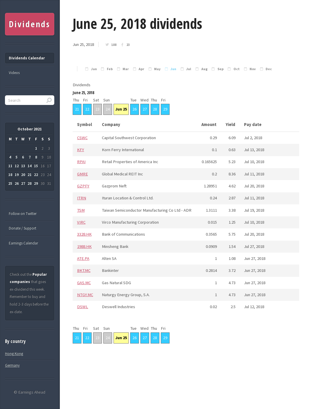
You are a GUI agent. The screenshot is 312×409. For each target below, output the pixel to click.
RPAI (81, 161)
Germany (12, 365)
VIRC (81, 222)
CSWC (82, 137)
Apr (141, 69)
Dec (269, 69)
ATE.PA (83, 258)
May (157, 69)
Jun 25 (121, 109)
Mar (126, 69)
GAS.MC (84, 282)
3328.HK (84, 234)
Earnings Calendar (23, 243)
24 (108, 109)
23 (128, 44)
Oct (236, 69)
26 (135, 109)
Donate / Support (22, 228)
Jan (94, 69)
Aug (204, 69)
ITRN (81, 198)
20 (23, 174)
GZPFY (83, 186)
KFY (80, 149)
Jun (173, 69)
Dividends (29, 24)
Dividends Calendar (27, 58)
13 (23, 165)
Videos (14, 72)
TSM (81, 210)
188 (113, 44)
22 (87, 109)
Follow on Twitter (22, 213)
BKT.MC (83, 270)
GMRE (82, 174)
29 (165, 109)
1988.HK (84, 246)
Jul (188, 69)
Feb (110, 69)
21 (77, 109)
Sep (220, 69)
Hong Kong (14, 353)
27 (145, 109)
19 (17, 174)
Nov (253, 69)
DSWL (82, 306)
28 (155, 109)
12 (17, 165)
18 (10, 174)
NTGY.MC (85, 294)
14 (29, 165)
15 (36, 165)
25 (10, 183)
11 (10, 165)
